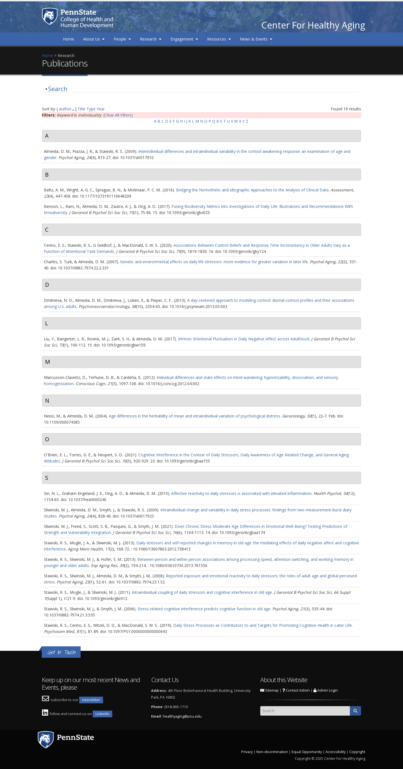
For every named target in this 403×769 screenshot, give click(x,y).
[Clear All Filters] (118, 115)
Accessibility (335, 751)
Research (150, 39)
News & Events (256, 39)
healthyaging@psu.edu (182, 716)
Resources (219, 39)
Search (57, 89)
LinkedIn (102, 713)
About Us (94, 39)
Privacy (247, 751)
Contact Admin (296, 690)
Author (65, 108)
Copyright (357, 751)
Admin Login (325, 690)
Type (90, 108)
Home (68, 39)
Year (101, 108)
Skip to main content (19, 3)
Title (81, 108)
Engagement (184, 39)
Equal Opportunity (307, 751)
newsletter (91, 699)
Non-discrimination (272, 751)
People (122, 39)
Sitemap (269, 690)
